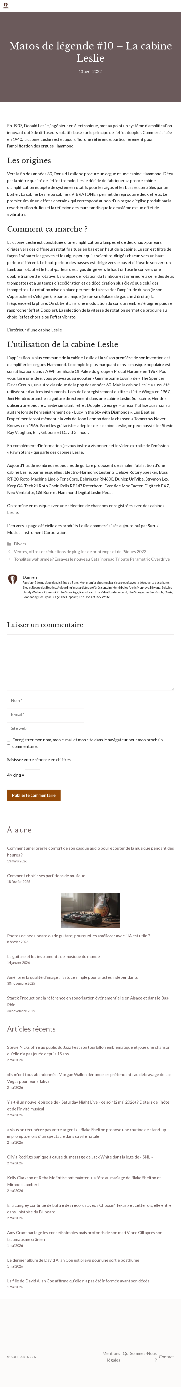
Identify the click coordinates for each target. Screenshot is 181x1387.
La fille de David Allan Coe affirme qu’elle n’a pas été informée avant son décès (78, 1280)
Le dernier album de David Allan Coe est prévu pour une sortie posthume (73, 1260)
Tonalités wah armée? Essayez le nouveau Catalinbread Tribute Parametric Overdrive (92, 559)
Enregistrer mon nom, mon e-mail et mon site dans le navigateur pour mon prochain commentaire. (87, 743)
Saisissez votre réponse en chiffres (39, 759)
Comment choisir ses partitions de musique (46, 875)
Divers (20, 543)
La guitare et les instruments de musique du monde (53, 956)
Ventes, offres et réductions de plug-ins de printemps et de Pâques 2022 (80, 551)
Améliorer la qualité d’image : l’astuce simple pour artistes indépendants (72, 977)
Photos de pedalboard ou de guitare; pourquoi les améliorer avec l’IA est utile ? (78, 935)
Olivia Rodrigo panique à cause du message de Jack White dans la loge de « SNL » (80, 1156)
